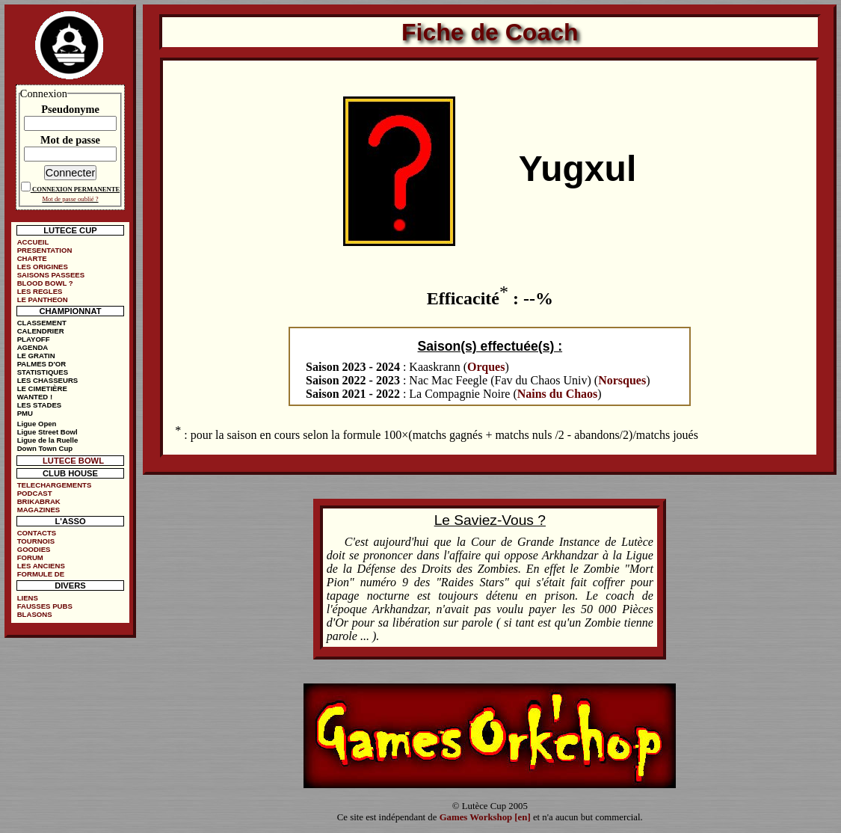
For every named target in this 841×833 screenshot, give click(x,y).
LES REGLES (40, 291)
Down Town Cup (45, 448)
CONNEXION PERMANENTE (76, 189)
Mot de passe (70, 140)
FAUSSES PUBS (45, 606)
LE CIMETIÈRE (42, 388)
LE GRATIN (36, 355)
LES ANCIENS (41, 566)
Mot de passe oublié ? (70, 199)
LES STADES (39, 405)
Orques (486, 366)
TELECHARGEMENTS (54, 485)
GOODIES (34, 549)
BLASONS (34, 614)
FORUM (30, 557)
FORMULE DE (40, 574)
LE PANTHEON (42, 299)
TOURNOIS (36, 541)
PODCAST (34, 493)
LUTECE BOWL (73, 460)
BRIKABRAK (39, 501)
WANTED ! (34, 397)
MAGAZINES (39, 509)
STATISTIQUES (42, 372)
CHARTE (32, 258)
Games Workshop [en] (485, 817)
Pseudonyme (70, 109)
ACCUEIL (33, 242)
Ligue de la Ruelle (47, 440)
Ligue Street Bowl (47, 432)
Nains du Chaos (557, 393)
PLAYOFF (33, 339)
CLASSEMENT (42, 323)
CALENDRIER (40, 331)
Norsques (622, 380)
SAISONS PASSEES (50, 275)
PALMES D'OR (42, 364)
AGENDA (33, 347)
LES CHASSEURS (47, 380)
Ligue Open (37, 423)
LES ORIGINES (42, 266)
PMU (25, 413)
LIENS (27, 598)
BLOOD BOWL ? (45, 283)
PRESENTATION (45, 250)
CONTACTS (37, 533)
